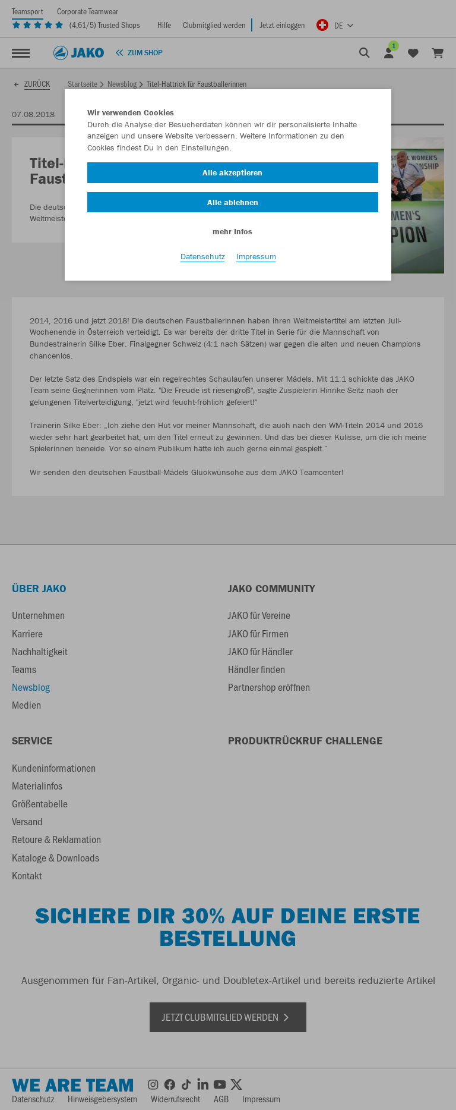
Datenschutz (202, 256)
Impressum (256, 256)
